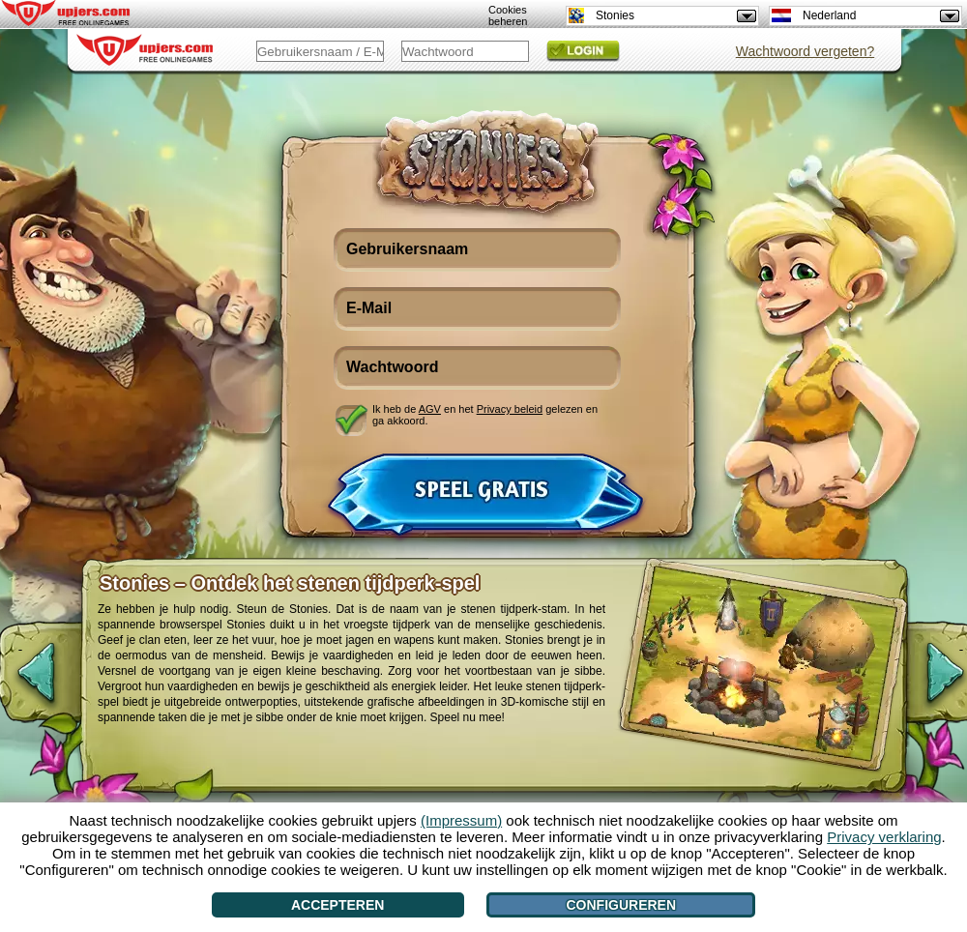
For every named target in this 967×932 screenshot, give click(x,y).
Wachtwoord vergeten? (805, 51)
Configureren (621, 905)
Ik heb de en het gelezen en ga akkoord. (485, 414)
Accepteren (337, 905)
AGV (430, 409)
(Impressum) (461, 820)
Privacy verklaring (884, 837)
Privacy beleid (509, 409)
